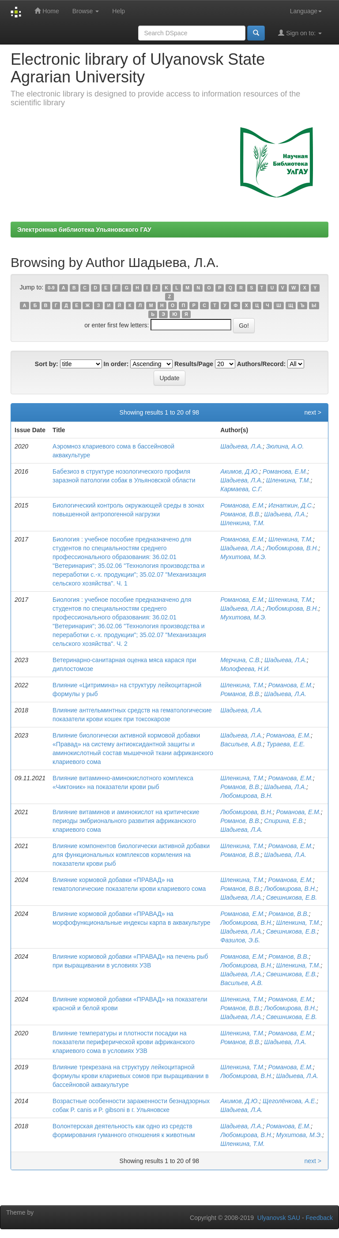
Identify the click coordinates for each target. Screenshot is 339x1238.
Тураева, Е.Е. (285, 744)
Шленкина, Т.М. (288, 480)
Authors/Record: (261, 363)
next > (312, 412)
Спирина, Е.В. (284, 820)
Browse (85, 11)
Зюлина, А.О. (285, 446)
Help (118, 11)
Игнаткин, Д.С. (290, 505)
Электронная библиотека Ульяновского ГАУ (84, 229)
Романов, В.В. (240, 514)
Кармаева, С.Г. (241, 489)
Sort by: (46, 363)
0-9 (51, 287)
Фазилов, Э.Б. (240, 940)
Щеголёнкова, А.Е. (289, 1101)
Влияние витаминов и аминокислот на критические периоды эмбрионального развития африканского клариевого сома (126, 820)
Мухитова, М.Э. (243, 556)
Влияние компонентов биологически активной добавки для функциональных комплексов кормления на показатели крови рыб (131, 854)
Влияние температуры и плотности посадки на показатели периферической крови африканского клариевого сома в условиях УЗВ (124, 1042)
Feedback (319, 1217)
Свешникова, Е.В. (291, 897)
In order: (116, 363)
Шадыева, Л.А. (241, 446)
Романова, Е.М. (285, 471)
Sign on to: (300, 33)
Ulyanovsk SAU (278, 1217)
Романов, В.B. (240, 1041)
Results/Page (193, 363)
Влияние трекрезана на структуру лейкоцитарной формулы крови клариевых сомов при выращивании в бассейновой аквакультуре (131, 1076)
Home (46, 11)
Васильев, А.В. (241, 744)
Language (306, 11)
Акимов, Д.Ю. (239, 471)
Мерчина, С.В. (240, 659)
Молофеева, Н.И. (245, 668)
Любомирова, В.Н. (292, 548)
